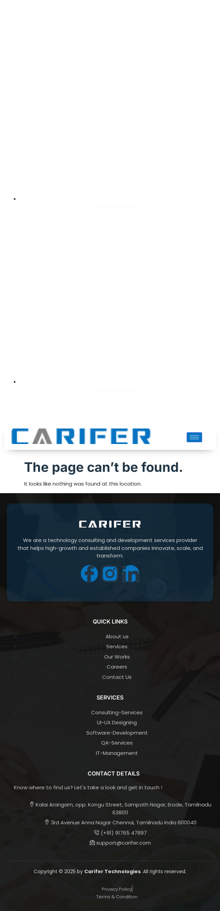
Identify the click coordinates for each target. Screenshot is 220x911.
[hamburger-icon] (194, 437)
